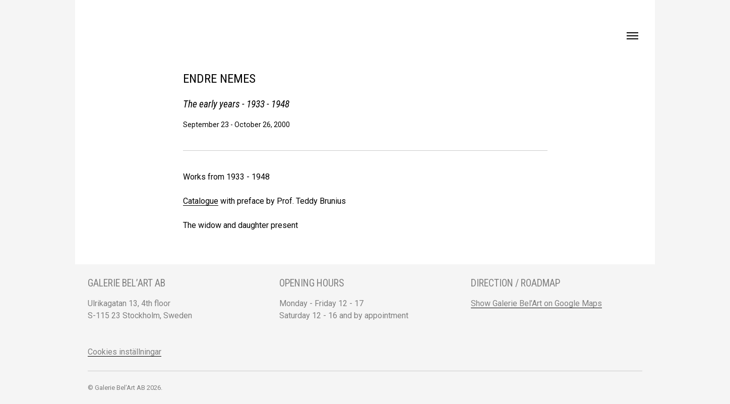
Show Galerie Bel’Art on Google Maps (536, 303)
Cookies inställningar (124, 352)
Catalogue (200, 201)
